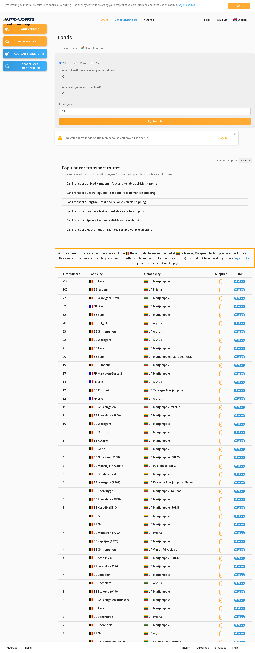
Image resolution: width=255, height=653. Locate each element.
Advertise (12, 647)
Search (155, 121)
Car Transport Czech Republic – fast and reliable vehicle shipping (110, 193)
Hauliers (149, 19)
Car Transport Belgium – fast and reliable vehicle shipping (106, 202)
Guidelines (202, 647)
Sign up (222, 19)
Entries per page (227, 160)
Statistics (220, 647)
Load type (65, 104)
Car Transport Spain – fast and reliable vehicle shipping (104, 220)
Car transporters (126, 19)
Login (207, 19)
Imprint (186, 647)
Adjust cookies (186, 5)
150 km (97, 63)
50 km (64, 63)
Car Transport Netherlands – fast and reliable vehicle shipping (109, 230)
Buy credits (241, 258)
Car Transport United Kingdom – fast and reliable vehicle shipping (111, 183)
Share (239, 281)
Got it (239, 6)
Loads (105, 19)
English (241, 19)
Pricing (28, 647)
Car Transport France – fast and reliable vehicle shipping (105, 211)
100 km (80, 63)
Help (235, 647)
